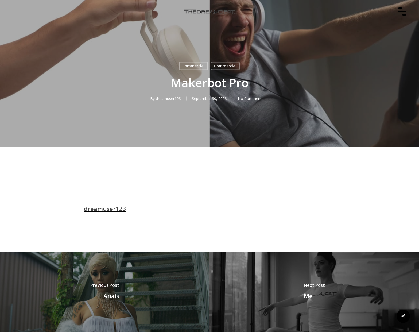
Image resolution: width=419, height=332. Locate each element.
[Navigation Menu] (405, 18)
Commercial (193, 65)
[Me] (314, 292)
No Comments (250, 98)
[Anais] (105, 292)
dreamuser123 (168, 98)
